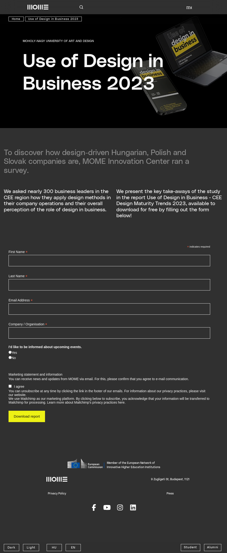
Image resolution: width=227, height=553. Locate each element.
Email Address (21, 300)
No (14, 358)
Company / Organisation (28, 324)
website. (20, 395)
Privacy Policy (57, 493)
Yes (14, 353)
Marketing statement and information (35, 374)
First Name (18, 252)
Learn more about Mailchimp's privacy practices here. (86, 402)
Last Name (18, 276)
